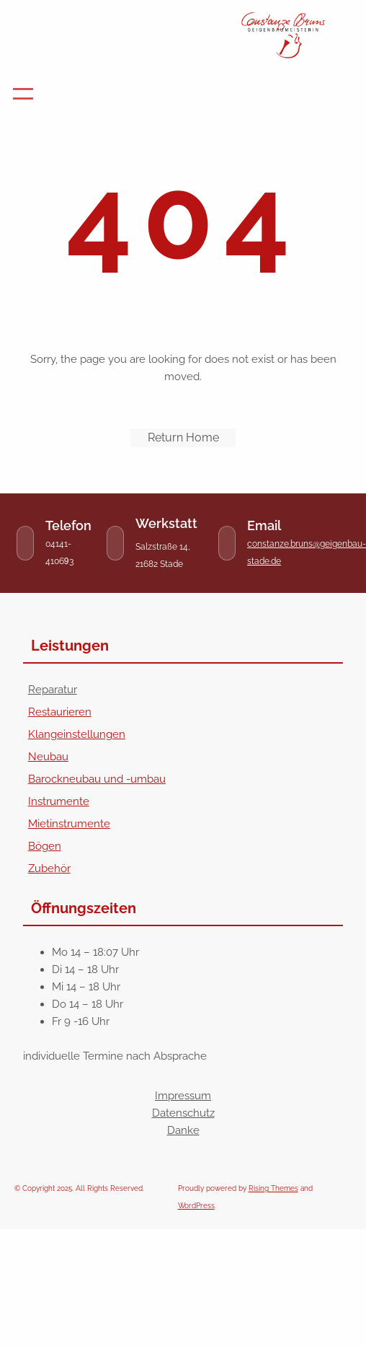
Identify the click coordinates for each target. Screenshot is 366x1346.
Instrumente (58, 801)
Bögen (44, 846)
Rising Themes (273, 1188)
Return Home (183, 437)
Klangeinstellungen (76, 734)
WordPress (196, 1206)
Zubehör (49, 868)
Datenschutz (183, 1113)
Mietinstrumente (69, 823)
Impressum (183, 1095)
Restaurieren (60, 711)
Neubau (48, 756)
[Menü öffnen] (23, 94)
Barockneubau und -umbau (97, 779)
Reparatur (52, 689)
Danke (183, 1130)
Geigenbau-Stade (115, 24)
